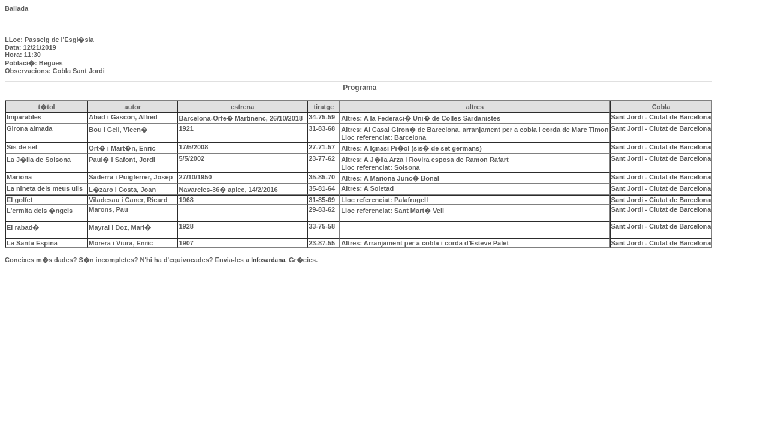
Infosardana (268, 260)
